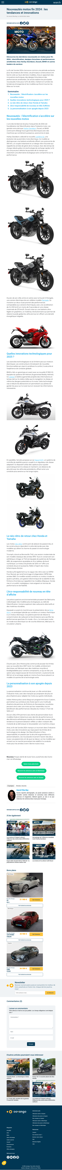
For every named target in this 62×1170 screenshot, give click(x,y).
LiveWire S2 (39, 137)
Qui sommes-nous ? (37, 1134)
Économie (9, 1146)
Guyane (10, 943)
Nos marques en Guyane (38, 1118)
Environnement (10, 1144)
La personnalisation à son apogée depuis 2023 (29, 109)
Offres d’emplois (11, 1149)
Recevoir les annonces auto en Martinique (31, 770)
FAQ (33, 1139)
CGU (33, 1144)
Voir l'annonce (36, 899)
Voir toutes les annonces (24, 905)
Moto (28, 16)
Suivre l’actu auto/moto (31, 764)
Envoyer (31, 1044)
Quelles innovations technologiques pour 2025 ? (30, 100)
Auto (8, 1132)
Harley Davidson (30, 128)
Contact (34, 1132)
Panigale (45, 300)
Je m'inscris (50, 993)
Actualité (9, 1130)
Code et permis (10, 1139)
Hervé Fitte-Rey (22, 790)
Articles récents (21, 786)
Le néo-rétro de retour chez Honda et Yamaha (28, 103)
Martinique (10, 874)
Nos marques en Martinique (39, 1125)
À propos (11, 786)
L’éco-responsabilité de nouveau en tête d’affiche (30, 106)
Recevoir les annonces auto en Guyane (31, 777)
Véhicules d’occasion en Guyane (40, 1116)
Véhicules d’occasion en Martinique (40, 1123)
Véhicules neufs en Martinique (39, 1120)
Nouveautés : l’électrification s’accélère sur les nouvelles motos (29, 95)
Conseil (8, 1142)
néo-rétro (18, 544)
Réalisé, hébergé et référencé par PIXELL (31, 1168)
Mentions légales (36, 1141)
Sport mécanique (11, 1137)
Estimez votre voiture (37, 1137)
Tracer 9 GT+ (39, 460)
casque (12, 377)
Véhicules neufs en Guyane (38, 1113)
